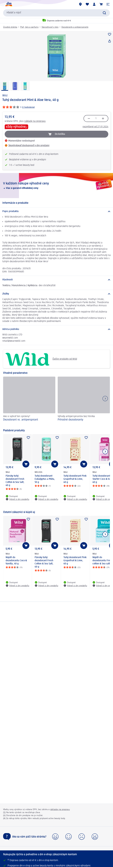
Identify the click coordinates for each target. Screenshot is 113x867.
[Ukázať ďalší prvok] (105, 451)
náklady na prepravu (35, 121)
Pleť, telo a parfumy (29, 27)
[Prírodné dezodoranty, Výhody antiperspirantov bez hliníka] (84, 401)
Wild (5, 95)
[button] (108, 4)
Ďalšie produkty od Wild (41, 359)
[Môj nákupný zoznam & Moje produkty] (87, 4)
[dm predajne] (80, 4)
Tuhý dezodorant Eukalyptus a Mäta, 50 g (45, 479)
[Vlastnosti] (56, 280)
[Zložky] (56, 294)
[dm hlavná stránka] (8, 4)
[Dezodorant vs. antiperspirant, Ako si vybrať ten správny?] (29, 401)
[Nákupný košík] (101, 4)
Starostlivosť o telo (50, 27)
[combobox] (56, 12)
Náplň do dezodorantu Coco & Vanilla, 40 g (16, 560)
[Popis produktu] (56, 211)
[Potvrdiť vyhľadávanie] (104, 12)
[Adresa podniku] (56, 329)
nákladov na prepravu (60, 809)
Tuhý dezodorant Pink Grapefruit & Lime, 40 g (75, 479)
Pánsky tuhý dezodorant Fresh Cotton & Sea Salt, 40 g (15, 481)
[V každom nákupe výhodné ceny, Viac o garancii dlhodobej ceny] (56, 185)
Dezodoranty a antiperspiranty (74, 27)
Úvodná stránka (10, 27)
